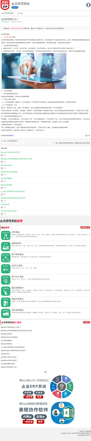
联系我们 (11, 135)
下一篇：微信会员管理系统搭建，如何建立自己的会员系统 (71, 143)
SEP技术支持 (5, 22)
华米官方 (82, 431)
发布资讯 (86, 322)
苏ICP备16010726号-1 (84, 435)
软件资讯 (20, 13)
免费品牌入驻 (85, 227)
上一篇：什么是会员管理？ (9, 141)
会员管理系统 (8, 13)
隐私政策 (88, 431)
